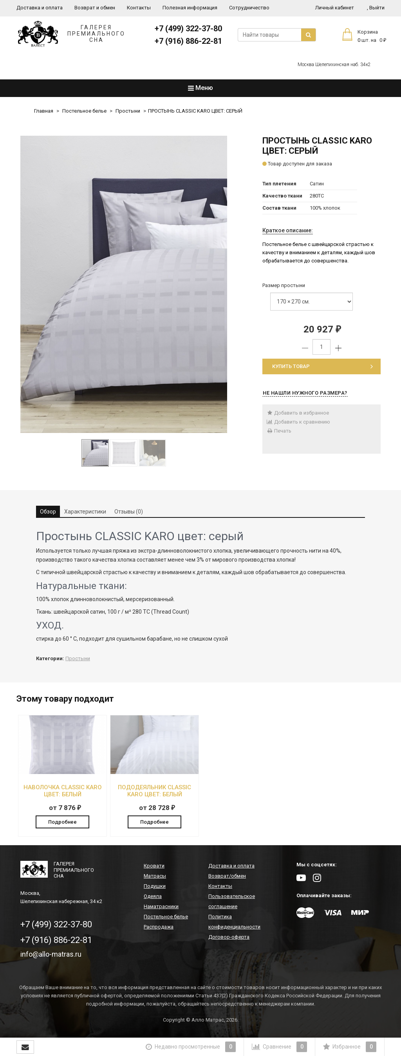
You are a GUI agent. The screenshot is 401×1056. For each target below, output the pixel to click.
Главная (43, 111)
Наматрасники (161, 907)
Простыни (128, 111)
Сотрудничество (249, 8)
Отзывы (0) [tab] (128, 511)
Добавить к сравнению (298, 422)
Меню (200, 88)
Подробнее (62, 821)
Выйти (376, 8)
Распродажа (158, 927)
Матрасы (155, 877)
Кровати (154, 866)
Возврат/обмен (227, 877)
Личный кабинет (334, 8)
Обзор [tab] (48, 511)
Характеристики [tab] (85, 511)
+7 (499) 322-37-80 (188, 28)
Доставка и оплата (39, 8)
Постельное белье (84, 111)
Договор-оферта (228, 938)
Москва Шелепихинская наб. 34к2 (334, 64)
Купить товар (322, 366)
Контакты (139, 8)
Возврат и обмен (94, 8)
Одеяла (153, 897)
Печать (278, 431)
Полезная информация (190, 8)
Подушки (155, 887)
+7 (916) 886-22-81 (188, 41)
